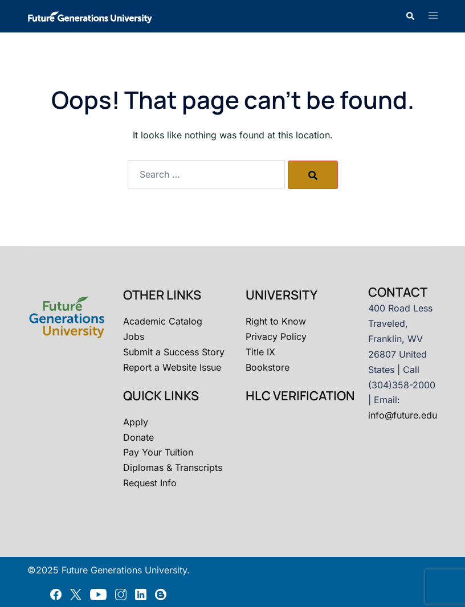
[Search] (313, 175)
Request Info (150, 483)
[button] (409, 15)
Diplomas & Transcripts (172, 467)
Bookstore (267, 367)
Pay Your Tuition (158, 452)
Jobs (133, 336)
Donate (138, 437)
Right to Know (276, 321)
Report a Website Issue (172, 367)
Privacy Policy (276, 336)
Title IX (260, 352)
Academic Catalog (162, 321)
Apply (135, 422)
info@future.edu (402, 415)
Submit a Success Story (174, 352)
